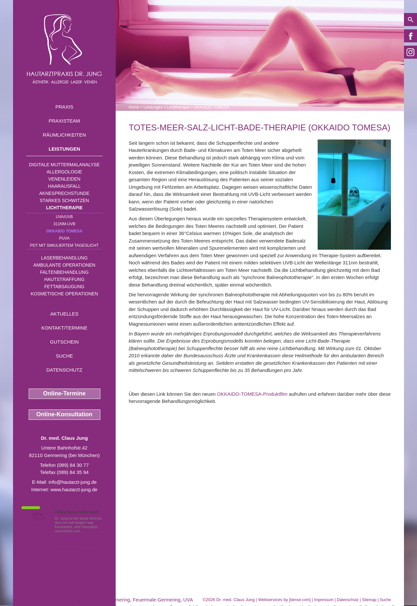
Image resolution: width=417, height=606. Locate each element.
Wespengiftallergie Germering (45, 599)
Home (134, 107)
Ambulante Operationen (64, 265)
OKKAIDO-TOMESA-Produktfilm (252, 394)
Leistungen (64, 149)
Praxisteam (64, 121)
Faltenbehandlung (64, 272)
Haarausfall (64, 186)
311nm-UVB (64, 224)
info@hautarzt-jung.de (73, 482)
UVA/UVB (64, 216)
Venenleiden (64, 179)
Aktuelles (64, 314)
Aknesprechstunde (64, 193)
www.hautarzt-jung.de (73, 489)
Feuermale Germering (156, 599)
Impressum (323, 600)
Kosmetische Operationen (64, 293)
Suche (64, 356)
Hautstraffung (64, 279)
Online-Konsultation (64, 414)
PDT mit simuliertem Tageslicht (64, 245)
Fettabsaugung (64, 286)
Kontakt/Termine (64, 328)
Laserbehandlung (64, 257)
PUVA (64, 238)
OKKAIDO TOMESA (64, 231)
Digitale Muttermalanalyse (64, 164)
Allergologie (64, 171)
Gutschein (64, 342)
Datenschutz (64, 370)
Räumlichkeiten (64, 135)
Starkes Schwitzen (64, 200)
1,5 (37, 516)
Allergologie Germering (105, 599)
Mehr (89, 531)
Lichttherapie (64, 207)
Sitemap (369, 600)
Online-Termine (64, 393)
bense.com (299, 600)
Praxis (64, 107)
